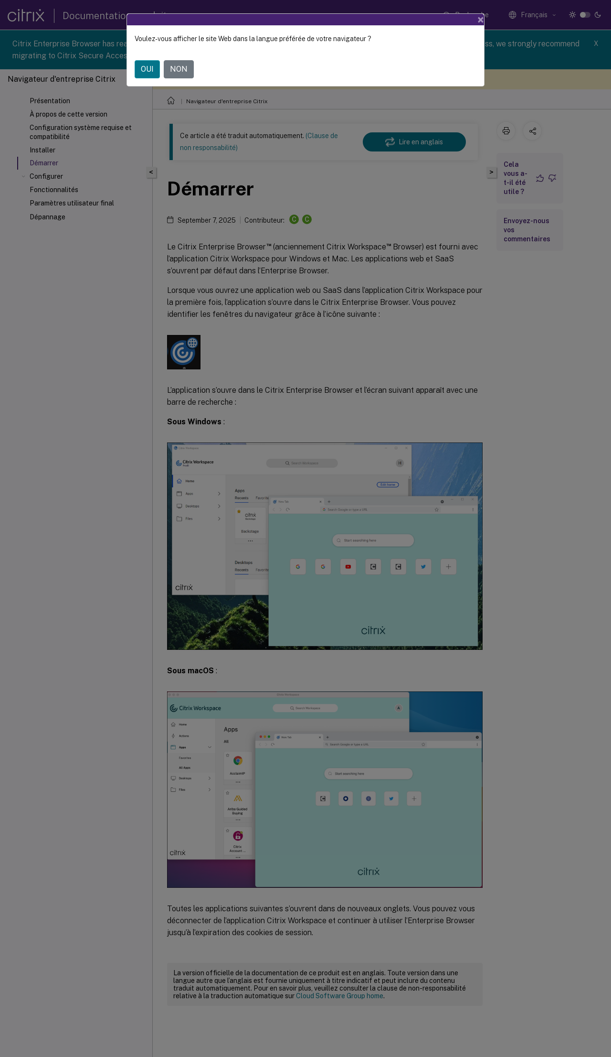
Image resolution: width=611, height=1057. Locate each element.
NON (179, 69)
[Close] (481, 19)
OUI (147, 69)
